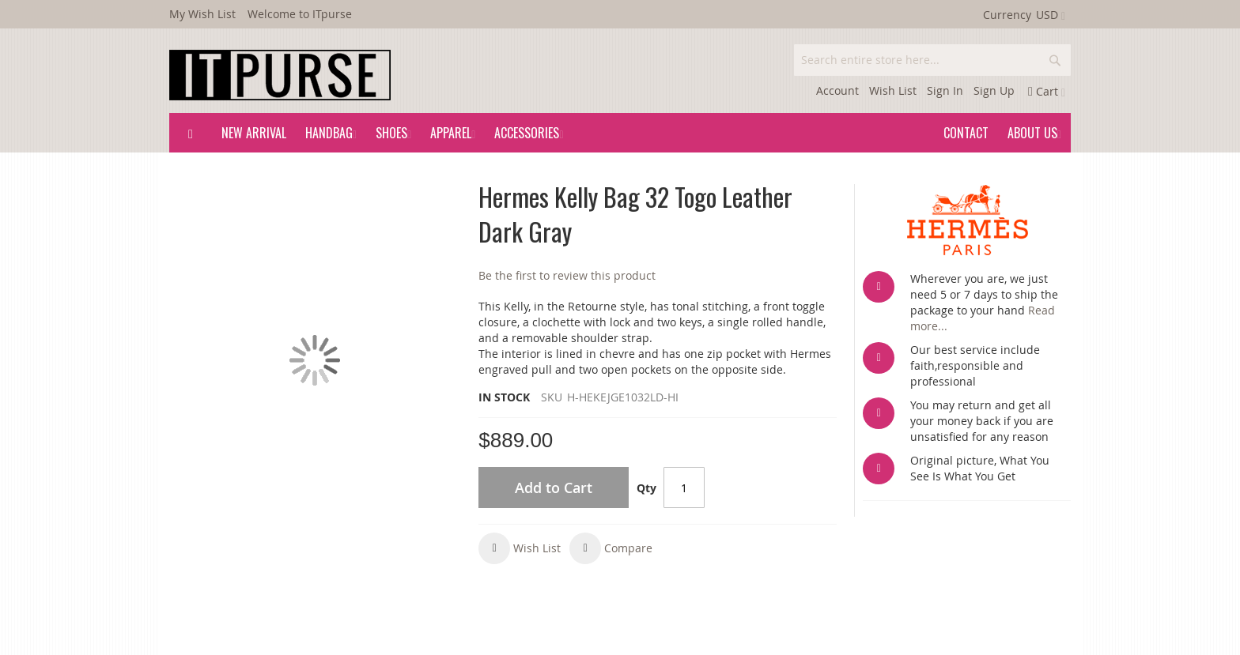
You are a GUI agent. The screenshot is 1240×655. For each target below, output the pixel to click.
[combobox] (932, 60)
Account (837, 90)
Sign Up (994, 90)
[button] (519, 548)
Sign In (945, 90)
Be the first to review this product (567, 275)
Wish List (893, 90)
